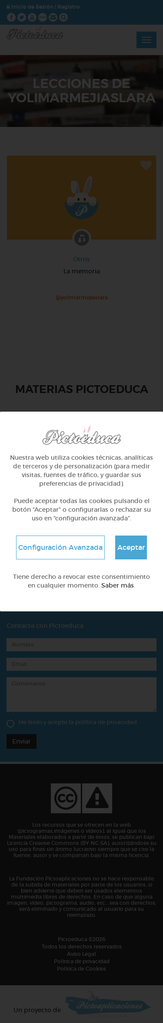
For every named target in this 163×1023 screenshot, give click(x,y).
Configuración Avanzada (60, 547)
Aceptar (131, 547)
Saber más (117, 585)
